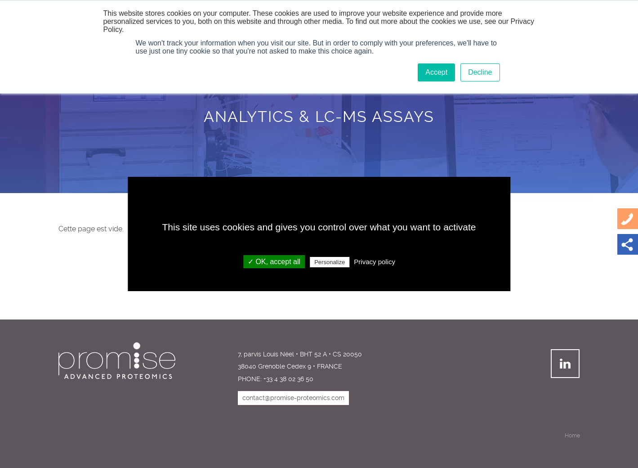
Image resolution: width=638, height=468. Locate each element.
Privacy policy (374, 262)
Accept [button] (436, 72)
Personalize (329, 262)
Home (572, 435)
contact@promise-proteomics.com (293, 397)
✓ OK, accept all (274, 262)
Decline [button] (480, 72)
